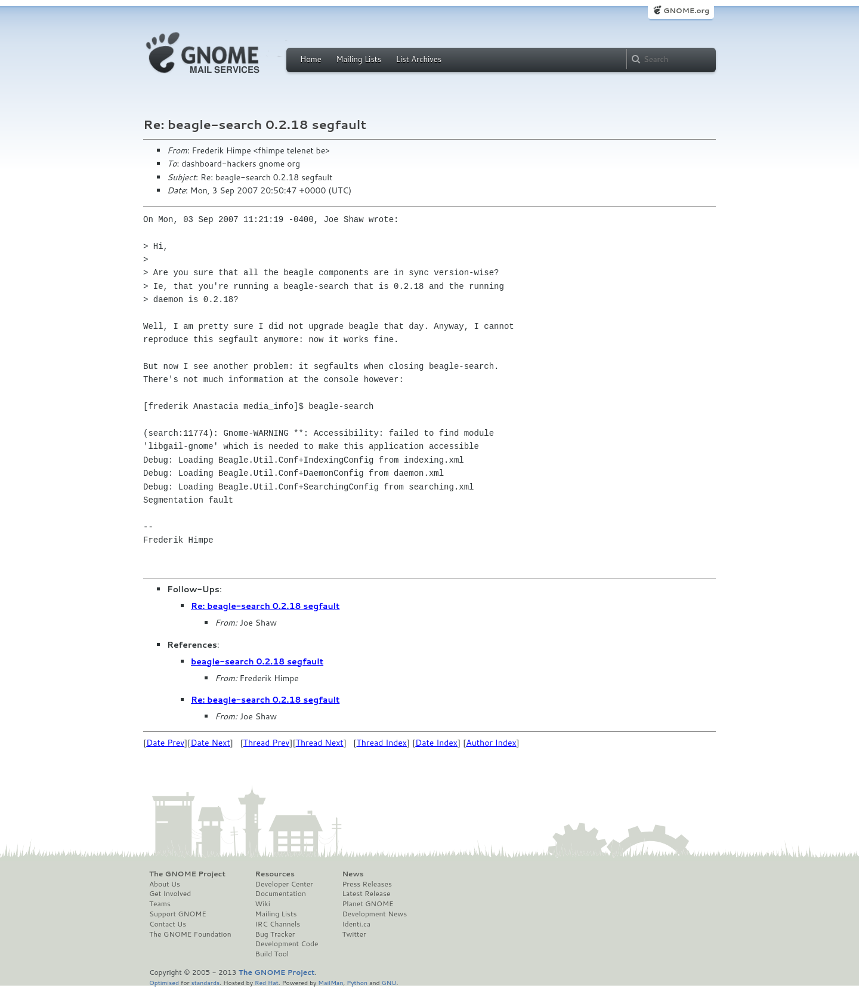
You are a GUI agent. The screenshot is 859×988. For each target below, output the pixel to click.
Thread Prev (266, 743)
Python (357, 982)
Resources (275, 874)
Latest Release (366, 893)
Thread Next (320, 743)
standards (205, 982)
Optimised (164, 982)
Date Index (436, 743)
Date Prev (165, 743)
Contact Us (167, 924)
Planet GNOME (367, 904)
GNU (389, 982)
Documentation (280, 893)
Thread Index (382, 743)
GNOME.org (686, 10)
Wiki (262, 904)
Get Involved (170, 893)
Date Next (210, 743)
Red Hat (267, 982)
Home (311, 59)
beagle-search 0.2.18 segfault (257, 661)
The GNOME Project (187, 874)
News (352, 874)
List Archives (418, 59)
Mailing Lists (358, 59)
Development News (374, 914)
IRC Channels (278, 924)
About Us (164, 884)
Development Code (287, 944)
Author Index (491, 743)
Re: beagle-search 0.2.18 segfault (265, 606)
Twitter (354, 934)
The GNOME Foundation (190, 934)
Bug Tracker (275, 934)
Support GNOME (177, 914)
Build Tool (272, 954)
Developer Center (284, 884)
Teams (160, 904)
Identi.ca (356, 924)
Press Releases (366, 884)
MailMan (330, 982)
